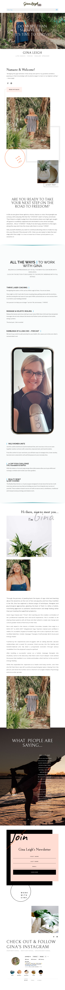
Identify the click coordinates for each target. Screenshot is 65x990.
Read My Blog (14, 89)
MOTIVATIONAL (27, 950)
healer (37, 56)
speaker (45, 56)
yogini (30, 56)
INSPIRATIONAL (13, 950)
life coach (20, 56)
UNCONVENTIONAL (42, 950)
